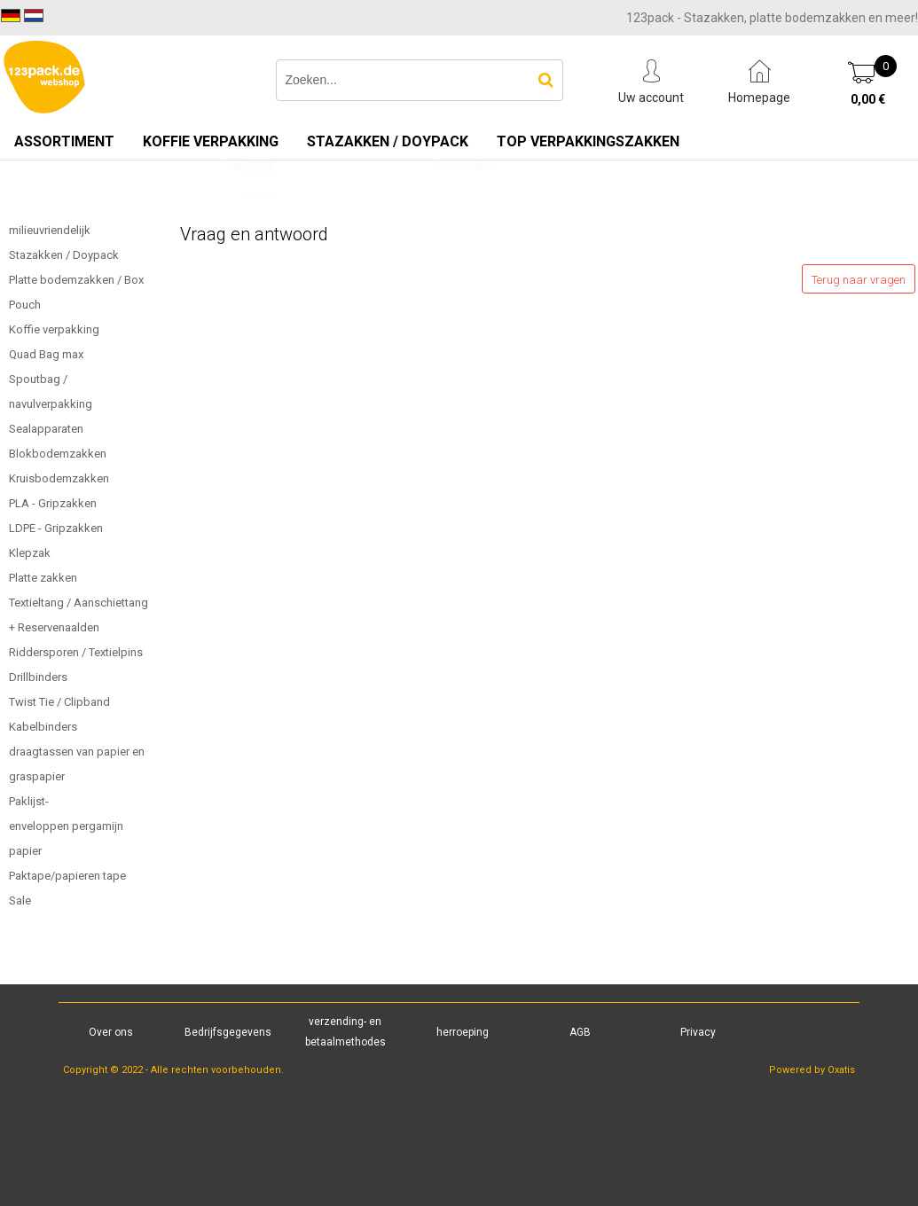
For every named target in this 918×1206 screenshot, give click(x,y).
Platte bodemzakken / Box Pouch (76, 292)
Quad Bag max (46, 354)
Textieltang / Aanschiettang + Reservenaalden (78, 615)
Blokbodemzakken (57, 453)
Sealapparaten (46, 428)
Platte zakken (43, 577)
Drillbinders (38, 677)
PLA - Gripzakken (53, 503)
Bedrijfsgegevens (227, 1032)
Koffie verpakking (211, 141)
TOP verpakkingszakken (588, 141)
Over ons (111, 1032)
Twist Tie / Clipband (59, 702)
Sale (20, 900)
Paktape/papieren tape (67, 875)
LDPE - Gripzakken (56, 528)
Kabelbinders (43, 726)
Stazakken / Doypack (387, 141)
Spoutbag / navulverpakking (50, 391)
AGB (580, 1032)
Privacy (698, 1032)
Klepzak (30, 553)
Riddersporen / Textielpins (76, 652)
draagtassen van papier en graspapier (77, 764)
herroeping (462, 1032)
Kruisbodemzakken (59, 478)
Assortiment (64, 141)
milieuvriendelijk (49, 230)
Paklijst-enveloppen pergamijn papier (66, 826)
